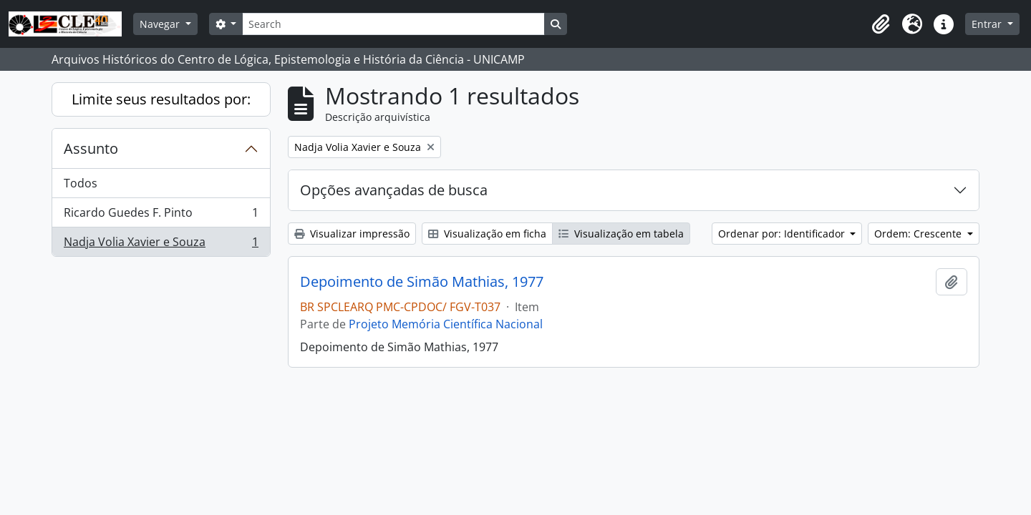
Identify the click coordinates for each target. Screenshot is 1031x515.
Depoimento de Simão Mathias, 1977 (421, 281)
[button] (880, 24)
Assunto (91, 148)
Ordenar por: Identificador (783, 233)
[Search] (393, 24)
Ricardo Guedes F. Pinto (160, 215)
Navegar (161, 24)
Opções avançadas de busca (394, 190)
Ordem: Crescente (919, 233)
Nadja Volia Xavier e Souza (160, 244)
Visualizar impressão (352, 233)
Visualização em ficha (487, 233)
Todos (80, 183)
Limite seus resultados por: (161, 99)
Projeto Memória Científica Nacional (446, 324)
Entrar (988, 24)
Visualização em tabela (621, 233)
